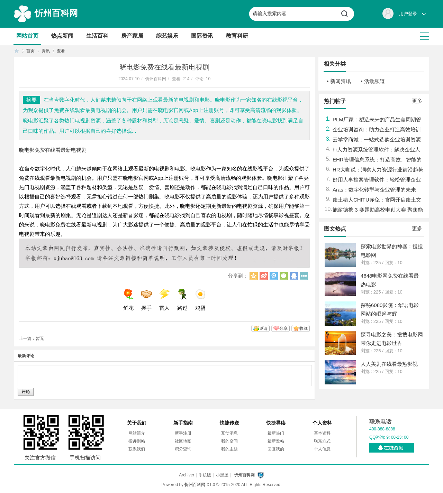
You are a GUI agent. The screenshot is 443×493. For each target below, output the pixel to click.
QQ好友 (294, 276)
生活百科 (97, 36)
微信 (284, 276)
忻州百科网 (56, 13)
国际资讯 (202, 36)
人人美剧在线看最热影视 (389, 364)
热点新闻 (62, 36)
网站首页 (27, 36)
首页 (16, 51)
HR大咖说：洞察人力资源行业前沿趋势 (378, 170)
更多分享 (304, 276)
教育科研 (237, 36)
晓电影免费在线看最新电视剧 (53, 150)
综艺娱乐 (167, 36)
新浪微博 (264, 276)
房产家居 (132, 36)
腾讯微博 (274, 276)
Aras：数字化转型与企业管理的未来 (374, 190)
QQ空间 (254, 276)
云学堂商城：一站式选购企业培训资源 (377, 139)
